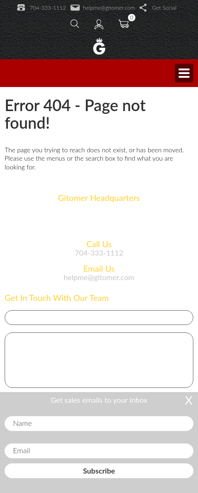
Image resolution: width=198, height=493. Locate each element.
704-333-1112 (41, 8)
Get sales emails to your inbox (99, 399)
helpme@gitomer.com (102, 8)
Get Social (158, 8)
